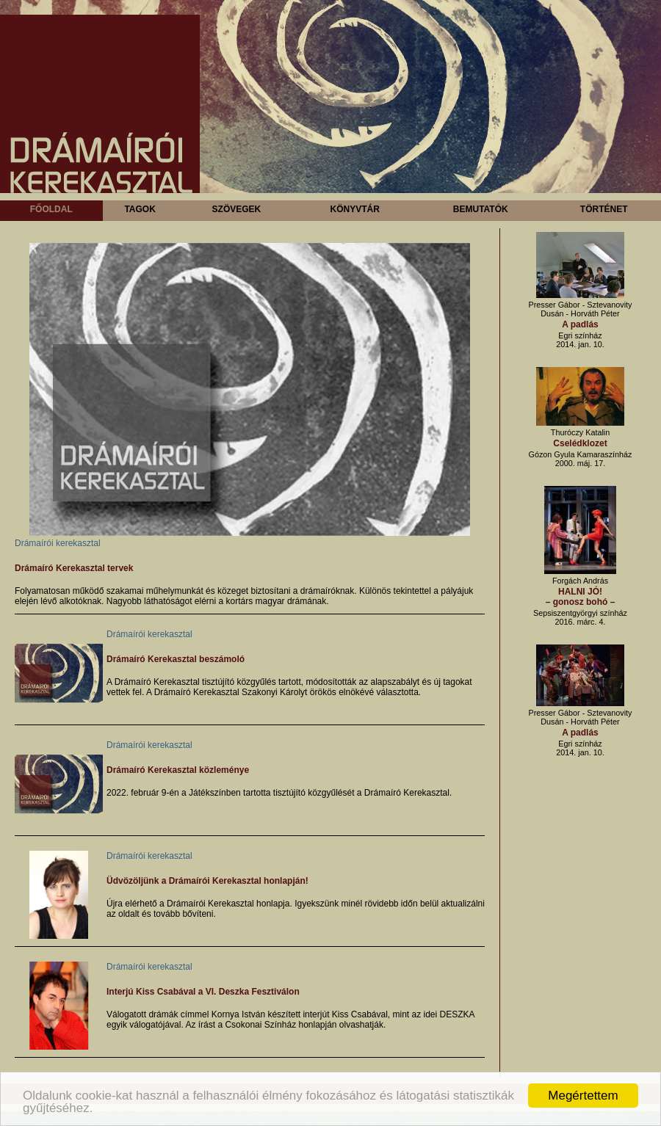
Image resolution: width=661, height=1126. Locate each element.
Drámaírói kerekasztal (58, 543)
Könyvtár (354, 209)
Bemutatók (480, 209)
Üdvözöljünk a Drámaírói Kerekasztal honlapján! (207, 881)
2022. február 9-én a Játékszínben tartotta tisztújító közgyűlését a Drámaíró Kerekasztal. (279, 793)
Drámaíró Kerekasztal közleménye (177, 770)
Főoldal (51, 209)
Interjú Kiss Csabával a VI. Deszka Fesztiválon (203, 992)
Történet (604, 209)
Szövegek (236, 209)
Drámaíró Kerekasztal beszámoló (175, 659)
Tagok (139, 209)
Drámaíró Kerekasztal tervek (74, 568)
